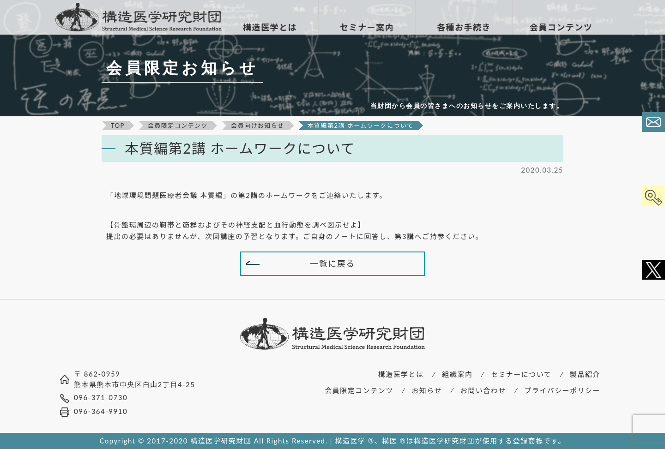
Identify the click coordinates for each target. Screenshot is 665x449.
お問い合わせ (483, 390)
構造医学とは (401, 374)
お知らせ (426, 390)
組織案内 (457, 374)
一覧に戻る (332, 263)
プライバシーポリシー (562, 390)
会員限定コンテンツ (359, 390)
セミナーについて (521, 374)
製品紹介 (585, 374)
